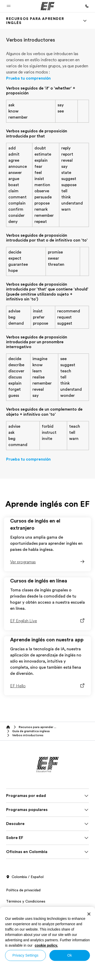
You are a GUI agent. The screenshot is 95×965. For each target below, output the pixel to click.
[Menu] (85, 21)
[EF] (47, 6)
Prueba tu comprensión (28, 78)
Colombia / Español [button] (25, 877)
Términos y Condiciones (25, 901)
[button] (8, 6)
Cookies (13, 912)
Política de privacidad (23, 890)
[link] (41, 21)
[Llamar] (87, 6)
